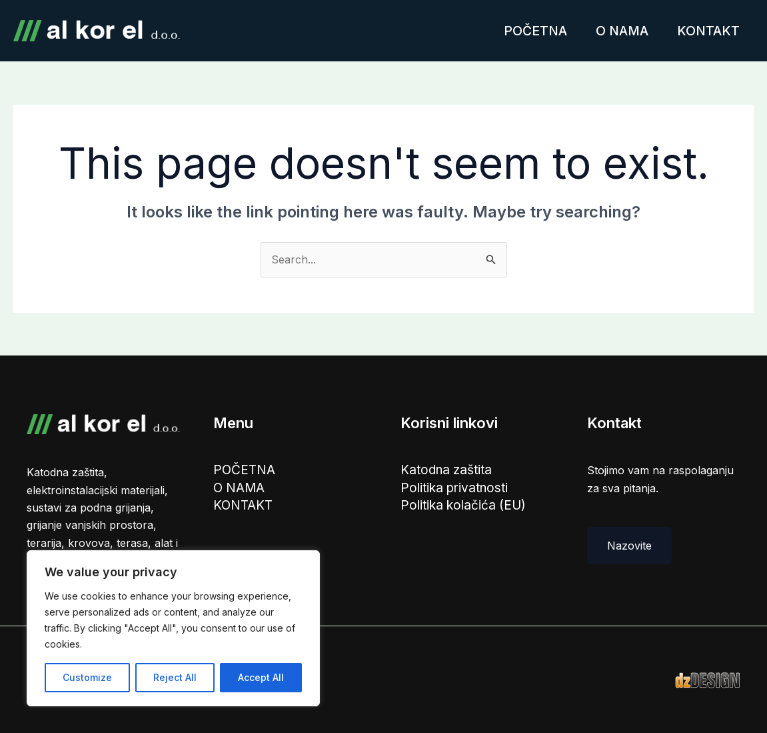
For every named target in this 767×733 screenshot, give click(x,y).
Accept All (261, 677)
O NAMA (616, 31)
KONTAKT (706, 31)
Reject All (175, 677)
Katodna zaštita (447, 470)
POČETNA (526, 31)
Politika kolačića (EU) (463, 507)
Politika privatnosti (455, 489)
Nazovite (629, 545)
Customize (87, 677)
